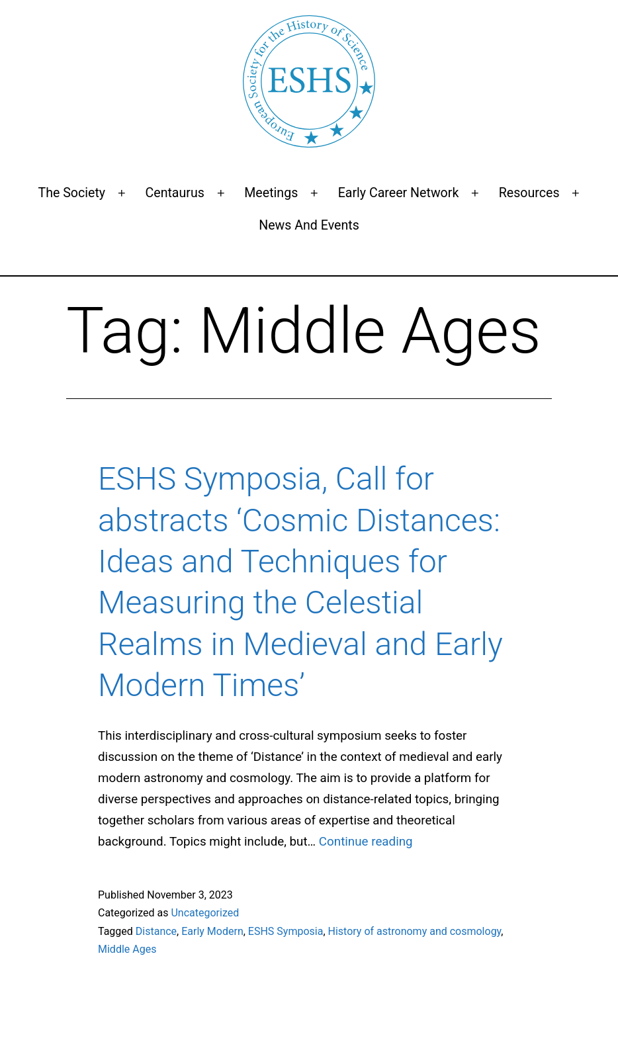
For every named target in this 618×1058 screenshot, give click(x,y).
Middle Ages (127, 949)
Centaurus (174, 192)
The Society (71, 192)
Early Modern (212, 931)
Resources (529, 192)
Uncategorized (205, 912)
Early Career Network (398, 192)
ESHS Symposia (286, 931)
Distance (156, 931)
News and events (309, 225)
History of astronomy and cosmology (415, 931)
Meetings (271, 192)
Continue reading (366, 841)
